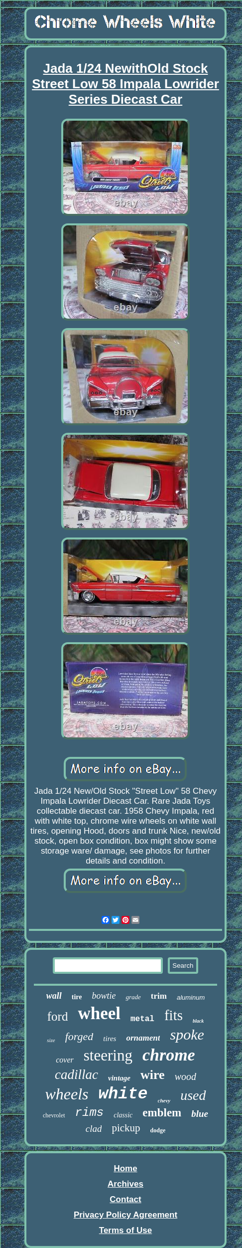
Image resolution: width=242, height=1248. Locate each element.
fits (173, 1015)
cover (65, 1060)
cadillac (76, 1074)
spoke (187, 1034)
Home (125, 1168)
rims (89, 1112)
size (51, 1040)
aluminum (191, 997)
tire (77, 997)
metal (142, 1019)
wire (152, 1075)
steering (108, 1055)
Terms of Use (125, 1230)
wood (185, 1076)
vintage (119, 1078)
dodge (158, 1130)
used (193, 1095)
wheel (99, 1013)
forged (79, 1036)
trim (159, 996)
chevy (164, 1100)
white (123, 1094)
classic (123, 1115)
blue (199, 1113)
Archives (125, 1184)
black (198, 1021)
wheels (66, 1094)
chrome (168, 1055)
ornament (143, 1038)
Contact (125, 1199)
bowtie (104, 996)
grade (132, 997)
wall (54, 996)
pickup (126, 1128)
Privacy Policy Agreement (125, 1215)
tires (109, 1039)
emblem (161, 1112)
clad (94, 1128)
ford (57, 1016)
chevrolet (54, 1115)
